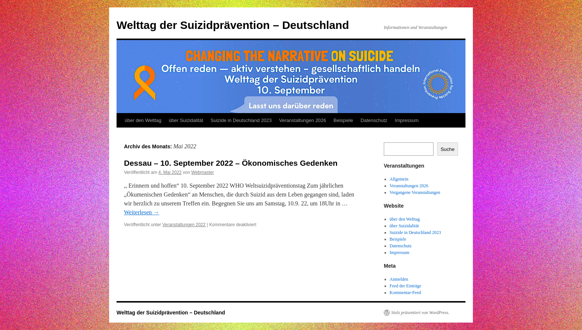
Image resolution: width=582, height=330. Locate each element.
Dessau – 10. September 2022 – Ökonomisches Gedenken (230, 163)
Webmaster (202, 172)
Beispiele (343, 120)
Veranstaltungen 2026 (302, 120)
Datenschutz (373, 120)
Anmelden (399, 279)
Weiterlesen (141, 212)
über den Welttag (143, 120)
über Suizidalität (186, 120)
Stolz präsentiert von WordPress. (420, 312)
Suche (448, 149)
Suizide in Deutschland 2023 (241, 120)
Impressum (407, 120)
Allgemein (399, 179)
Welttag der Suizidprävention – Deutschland (233, 25)
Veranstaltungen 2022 (184, 224)
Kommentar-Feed (405, 292)
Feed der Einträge (405, 285)
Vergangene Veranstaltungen (415, 192)
